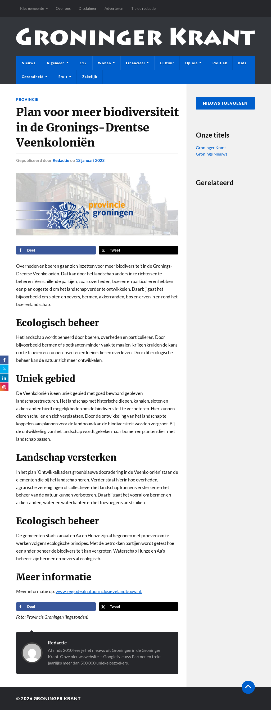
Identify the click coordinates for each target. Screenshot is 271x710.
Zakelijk (89, 77)
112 (83, 63)
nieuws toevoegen (225, 103)
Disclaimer (88, 8)
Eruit (62, 77)
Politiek (220, 63)
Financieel (135, 63)
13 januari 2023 (90, 160)
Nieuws (28, 63)
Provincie (27, 99)
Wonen (104, 63)
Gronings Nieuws (211, 153)
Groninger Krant (211, 147)
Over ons (63, 8)
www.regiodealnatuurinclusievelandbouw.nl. (99, 591)
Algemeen (56, 63)
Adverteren (114, 8)
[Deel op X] (138, 250)
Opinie (191, 63)
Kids (242, 63)
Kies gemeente (32, 8)
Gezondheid (33, 77)
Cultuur (167, 63)
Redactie (61, 160)
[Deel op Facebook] (56, 250)
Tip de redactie (143, 8)
